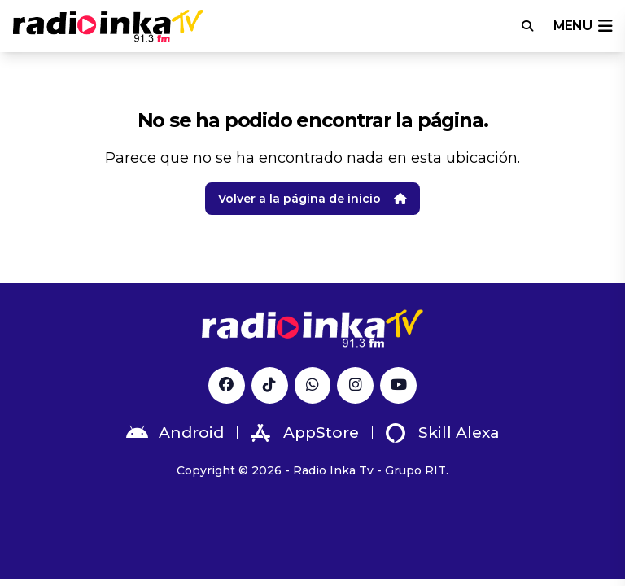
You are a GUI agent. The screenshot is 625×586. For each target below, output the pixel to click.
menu (582, 26)
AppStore (305, 433)
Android (175, 433)
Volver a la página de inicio (312, 198)
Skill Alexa (443, 433)
